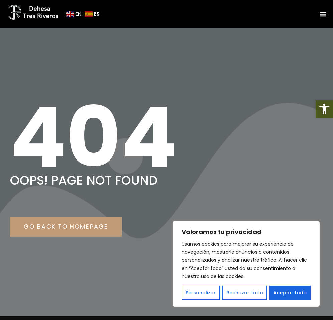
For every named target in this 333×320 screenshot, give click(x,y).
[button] (324, 109)
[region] (246, 264)
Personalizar (201, 292)
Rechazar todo (244, 292)
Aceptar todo (290, 292)
